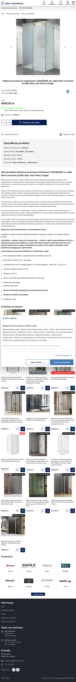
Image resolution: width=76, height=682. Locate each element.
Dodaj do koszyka (31, 122)
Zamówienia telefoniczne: (16, 8)
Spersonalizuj (37, 362)
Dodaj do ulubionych (11, 134)
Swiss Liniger (13, 93)
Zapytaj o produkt (69, 134)
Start (3, 14)
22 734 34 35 (9, 664)
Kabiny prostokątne (28, 14)
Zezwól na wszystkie (61, 362)
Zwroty (3, 614)
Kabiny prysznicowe (13, 14)
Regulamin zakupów (8, 610)
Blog (2, 606)
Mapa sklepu (5, 678)
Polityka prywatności (8, 622)
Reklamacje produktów (8, 618)
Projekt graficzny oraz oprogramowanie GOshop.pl (58, 678)
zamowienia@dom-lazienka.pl (14, 661)
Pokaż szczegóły (62, 355)
